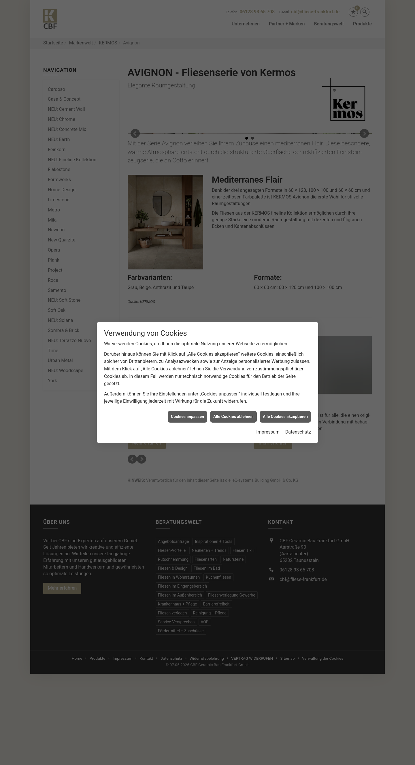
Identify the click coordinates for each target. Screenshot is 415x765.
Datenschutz (298, 424)
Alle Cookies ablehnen (233, 409)
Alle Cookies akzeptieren (285, 409)
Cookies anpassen (187, 409)
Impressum (268, 424)
